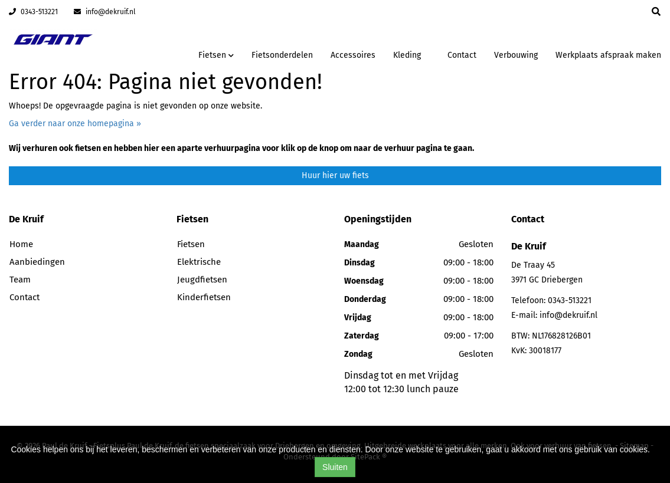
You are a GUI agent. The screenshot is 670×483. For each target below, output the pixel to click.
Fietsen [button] (216, 55)
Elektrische (199, 262)
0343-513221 (33, 12)
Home (21, 244)
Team (20, 279)
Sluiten (335, 467)
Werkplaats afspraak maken (608, 55)
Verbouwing (516, 55)
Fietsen (191, 244)
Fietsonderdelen (282, 55)
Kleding (407, 55)
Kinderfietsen (204, 297)
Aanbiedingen (37, 262)
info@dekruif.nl (105, 12)
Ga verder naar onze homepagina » (75, 124)
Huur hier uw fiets (335, 175)
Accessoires (353, 55)
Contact (461, 55)
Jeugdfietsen (202, 279)
